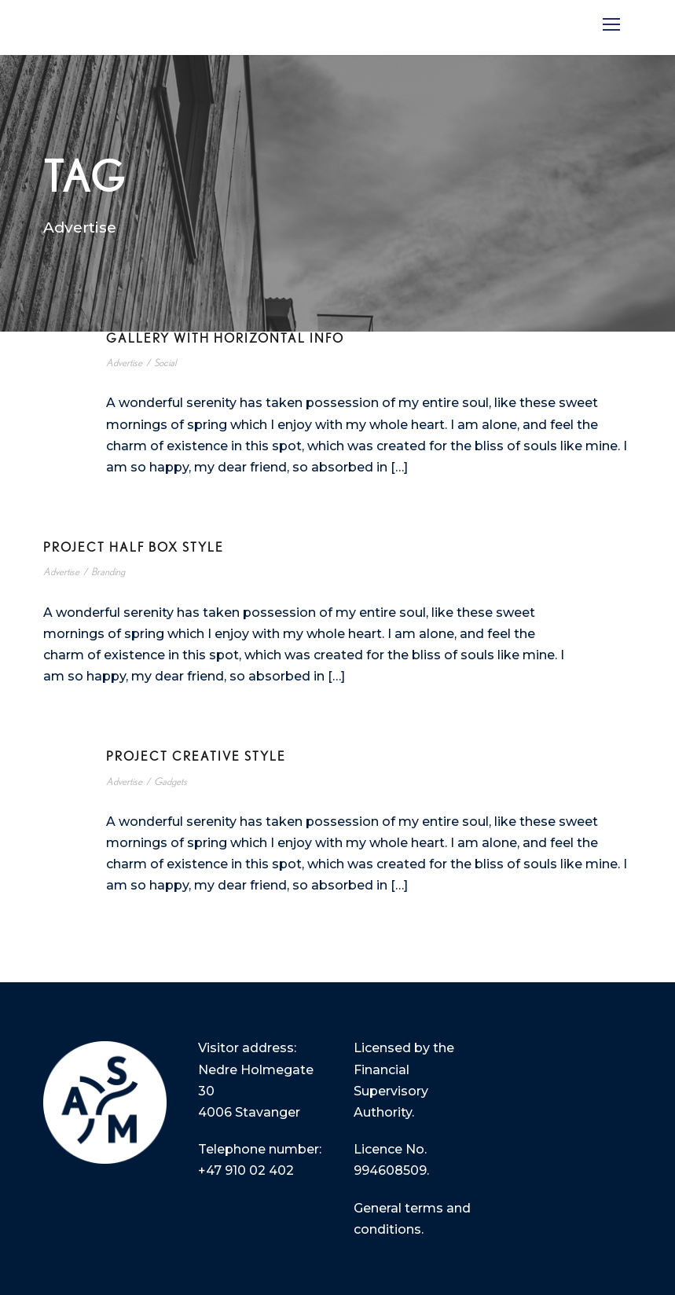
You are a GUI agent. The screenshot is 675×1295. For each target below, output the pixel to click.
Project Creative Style (196, 756)
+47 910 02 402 (246, 1170)
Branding (108, 572)
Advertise (124, 363)
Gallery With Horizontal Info (225, 338)
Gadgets (170, 782)
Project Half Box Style (133, 547)
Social (165, 363)
